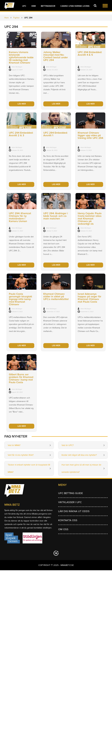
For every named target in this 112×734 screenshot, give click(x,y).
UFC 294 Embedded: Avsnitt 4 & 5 (90, 53)
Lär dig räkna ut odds (74, 511)
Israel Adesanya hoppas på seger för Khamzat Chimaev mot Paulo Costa (89, 298)
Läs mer (22, 104)
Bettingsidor (48, 6)
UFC (24, 6)
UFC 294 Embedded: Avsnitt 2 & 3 (21, 134)
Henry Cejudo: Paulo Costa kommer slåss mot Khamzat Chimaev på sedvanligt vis (90, 218)
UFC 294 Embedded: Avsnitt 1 (55, 134)
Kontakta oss (67, 520)
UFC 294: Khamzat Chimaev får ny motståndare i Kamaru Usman (20, 217)
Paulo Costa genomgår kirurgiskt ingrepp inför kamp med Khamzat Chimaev (20, 299)
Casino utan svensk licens (74, 6)
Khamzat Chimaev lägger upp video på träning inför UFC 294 (90, 135)
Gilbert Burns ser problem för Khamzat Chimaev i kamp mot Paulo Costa (21, 378)
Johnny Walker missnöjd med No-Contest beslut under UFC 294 (55, 56)
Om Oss (63, 529)
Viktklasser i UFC (70, 502)
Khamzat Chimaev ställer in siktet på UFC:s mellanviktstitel (56, 296)
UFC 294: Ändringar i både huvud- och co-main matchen (55, 216)
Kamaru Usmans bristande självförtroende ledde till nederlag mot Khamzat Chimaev (21, 57)
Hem (33, 6)
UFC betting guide (70, 493)
